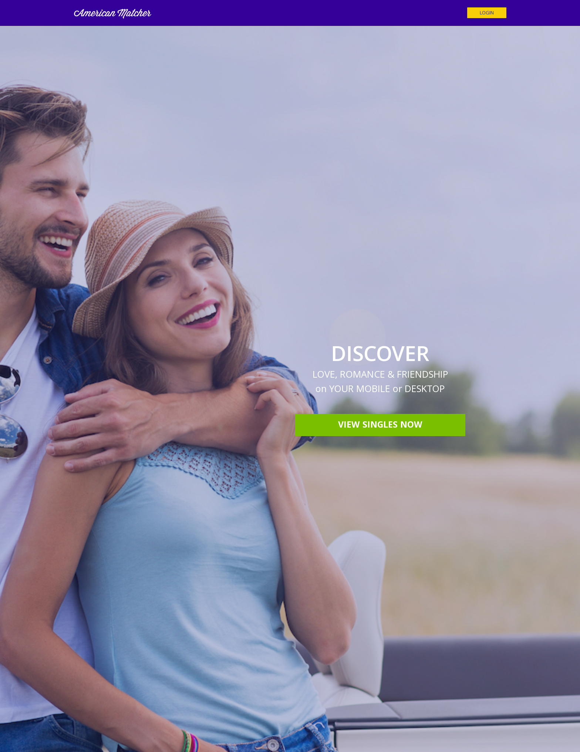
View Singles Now (380, 425)
